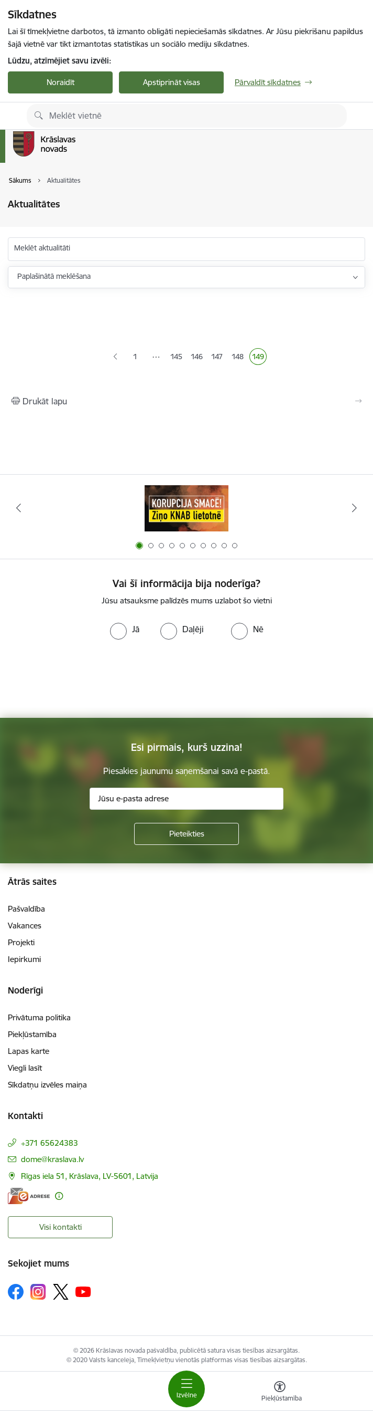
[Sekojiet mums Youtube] (83, 1291)
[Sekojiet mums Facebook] (16, 1292)
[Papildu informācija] (59, 1196)
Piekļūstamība (32, 1034)
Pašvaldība (26, 909)
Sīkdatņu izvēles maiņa (47, 1085)
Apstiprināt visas (171, 82)
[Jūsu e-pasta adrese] (186, 799)
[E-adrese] (29, 1196)
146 (197, 357)
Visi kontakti (60, 1227)
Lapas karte (28, 1051)
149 (259, 357)
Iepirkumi (24, 959)
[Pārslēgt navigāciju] (186, 1389)
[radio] (124, 629)
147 (218, 357)
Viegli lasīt (25, 1068)
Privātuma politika (39, 1017)
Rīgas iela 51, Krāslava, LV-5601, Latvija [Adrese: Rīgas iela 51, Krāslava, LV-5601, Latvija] (89, 1176)
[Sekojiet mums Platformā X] (61, 1292)
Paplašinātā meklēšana (54, 276)
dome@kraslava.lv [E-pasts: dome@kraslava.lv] (52, 1159)
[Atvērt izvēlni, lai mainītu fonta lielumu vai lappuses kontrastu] (279, 1393)
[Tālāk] (354, 507)
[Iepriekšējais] (18, 507)
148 (238, 357)
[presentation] (186, 679)
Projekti (21, 942)
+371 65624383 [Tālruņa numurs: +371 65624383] (49, 1143)
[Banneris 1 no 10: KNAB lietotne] (186, 508)
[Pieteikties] (186, 834)
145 (177, 357)
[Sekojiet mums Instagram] (38, 1291)
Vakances (24, 926)
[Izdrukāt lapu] (186, 401)
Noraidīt (60, 82)
